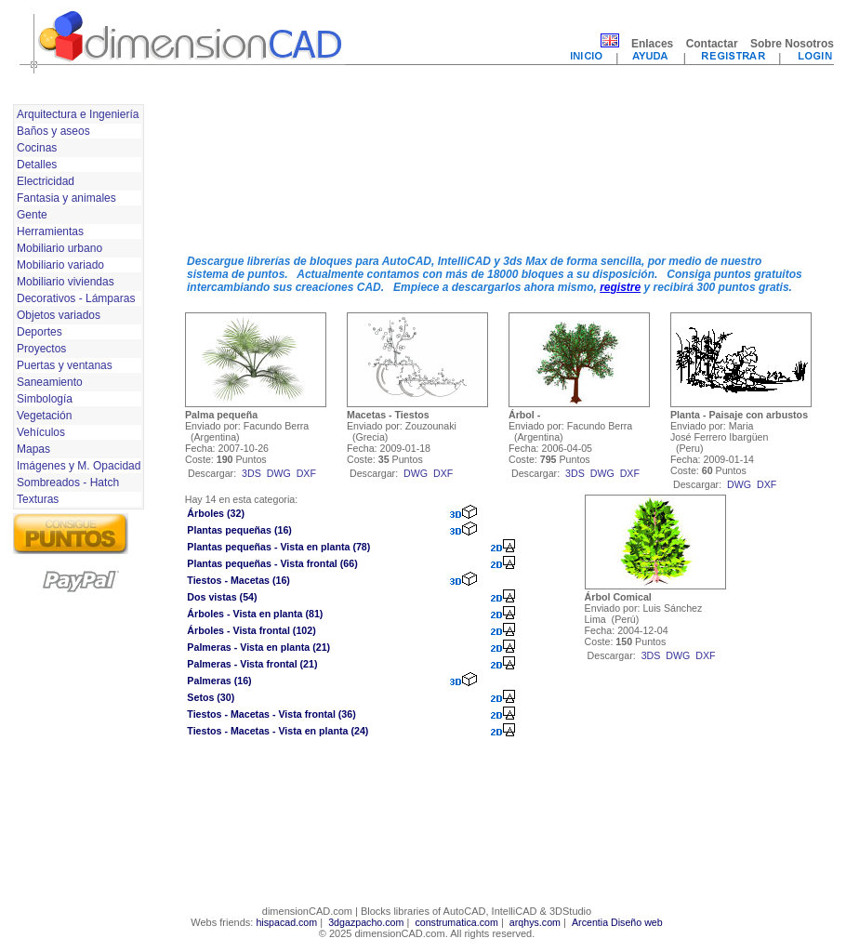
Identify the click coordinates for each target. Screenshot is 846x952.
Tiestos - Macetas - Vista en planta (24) (277, 730)
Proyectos (41, 348)
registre (620, 287)
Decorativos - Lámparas (76, 298)
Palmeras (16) (219, 680)
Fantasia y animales (66, 198)
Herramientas (50, 231)
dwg (279, 473)
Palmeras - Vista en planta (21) (258, 647)
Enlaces (652, 43)
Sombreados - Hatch (68, 482)
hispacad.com (286, 922)
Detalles (37, 164)
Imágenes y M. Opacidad (78, 465)
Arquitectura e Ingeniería (78, 114)
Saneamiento (50, 382)
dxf (306, 473)
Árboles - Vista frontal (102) (251, 630)
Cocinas (37, 147)
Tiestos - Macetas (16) (238, 580)
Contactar (712, 43)
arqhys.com (535, 922)
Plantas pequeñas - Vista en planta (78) (278, 546)
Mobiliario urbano (59, 248)
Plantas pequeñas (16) (239, 530)
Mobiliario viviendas (65, 281)
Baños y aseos (53, 131)
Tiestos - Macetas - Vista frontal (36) (271, 714)
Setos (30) (210, 697)
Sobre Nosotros (792, 43)
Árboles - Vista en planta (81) (255, 613)
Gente (32, 214)
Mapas (33, 449)
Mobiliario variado (60, 264)
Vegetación (44, 415)
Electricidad (45, 181)
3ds (251, 473)
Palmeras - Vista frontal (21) (252, 663)
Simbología (45, 398)
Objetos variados (58, 315)
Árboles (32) (216, 513)
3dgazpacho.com (365, 922)
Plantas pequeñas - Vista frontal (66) (272, 563)
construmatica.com (456, 922)
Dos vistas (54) (222, 596)
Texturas (38, 499)
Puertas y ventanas (64, 365)
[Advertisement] (257, 170)
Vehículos (41, 432)
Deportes (39, 331)
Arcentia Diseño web (617, 922)
